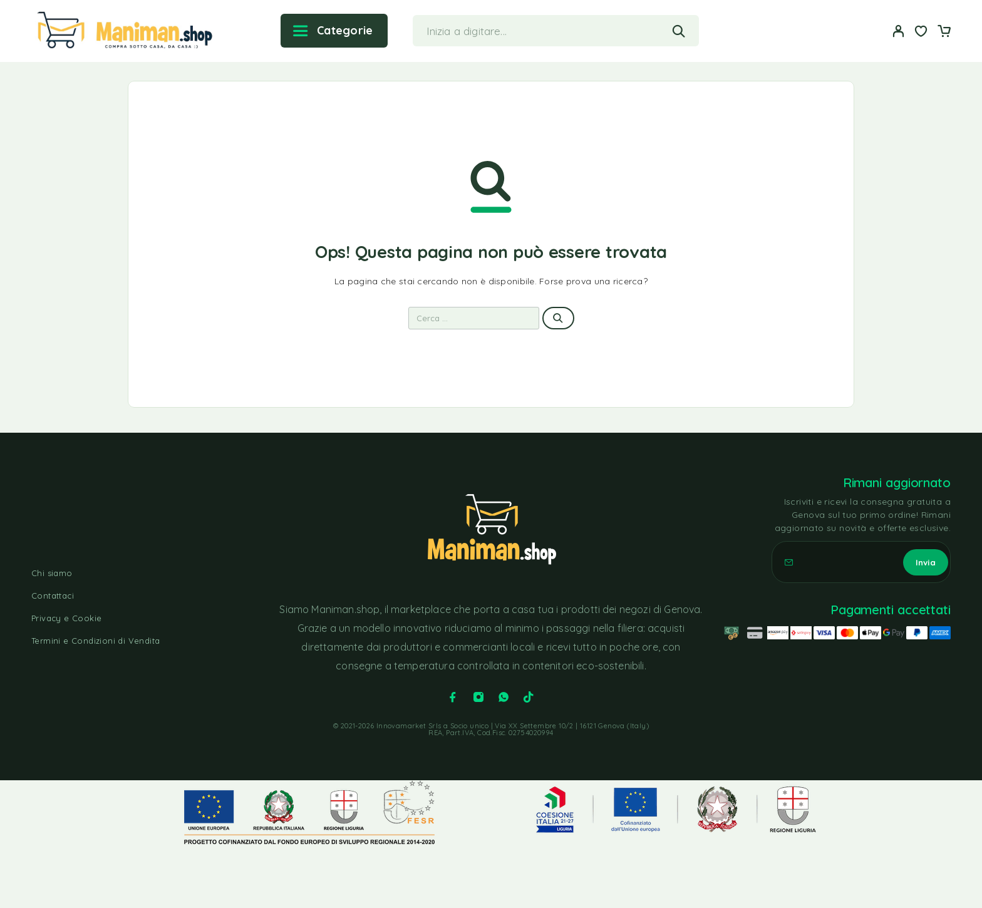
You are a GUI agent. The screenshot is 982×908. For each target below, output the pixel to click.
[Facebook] (452, 696)
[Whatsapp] (503, 696)
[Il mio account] (898, 31)
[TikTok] (528, 696)
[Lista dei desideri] (921, 32)
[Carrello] (944, 32)
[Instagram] (478, 696)
